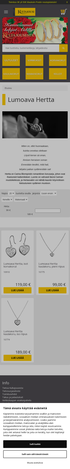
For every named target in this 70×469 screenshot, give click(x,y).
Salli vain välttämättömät (35, 454)
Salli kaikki (35, 444)
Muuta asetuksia (35, 462)
